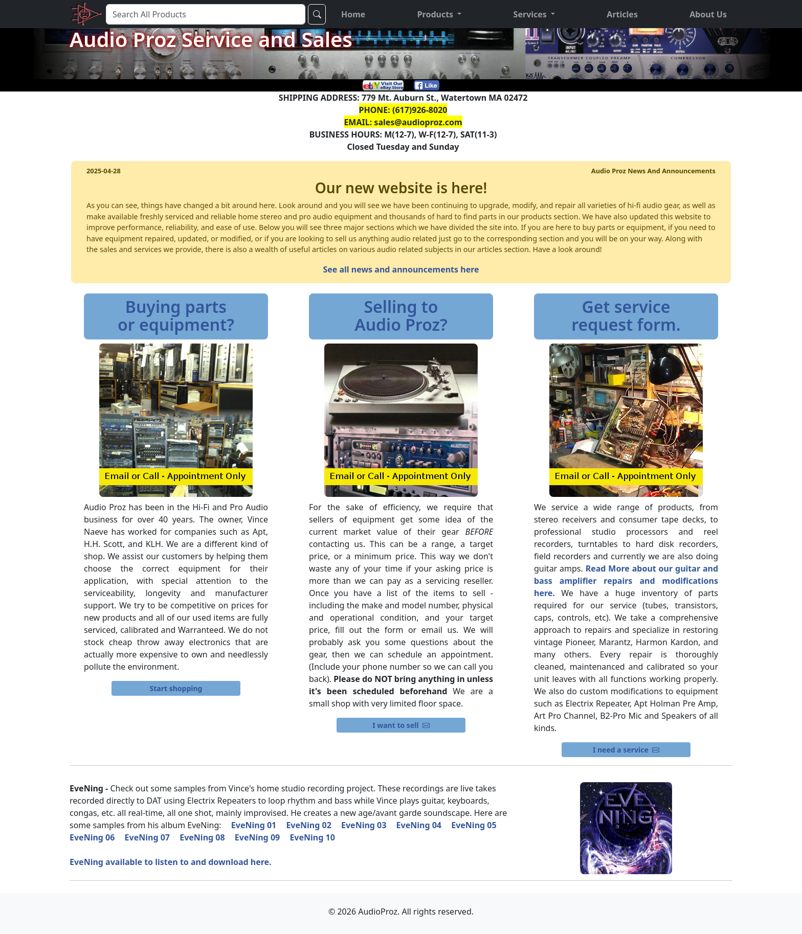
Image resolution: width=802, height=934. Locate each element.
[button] (439, 14)
